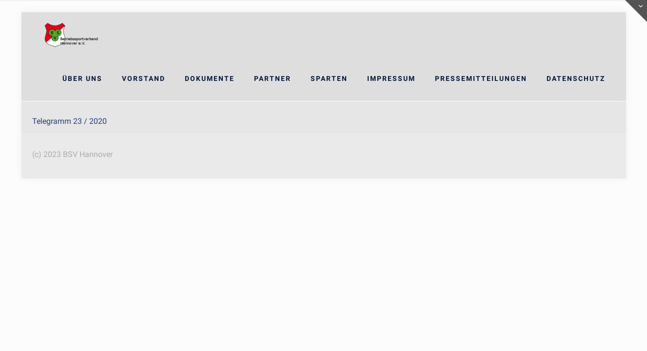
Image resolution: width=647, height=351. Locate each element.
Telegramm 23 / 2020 (69, 121)
